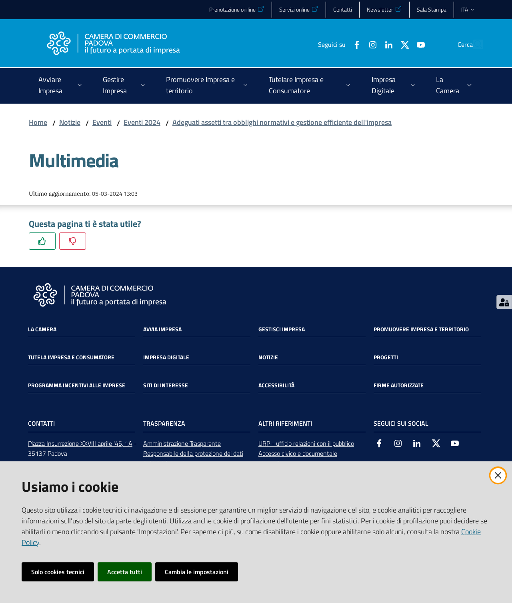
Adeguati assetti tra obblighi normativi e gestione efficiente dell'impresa (282, 122)
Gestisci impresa (281, 329)
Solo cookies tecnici (57, 572)
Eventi (102, 122)
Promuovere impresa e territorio (421, 329)
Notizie (69, 122)
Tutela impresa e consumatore (71, 357)
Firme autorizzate (399, 385)
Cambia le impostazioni (196, 572)
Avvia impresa (162, 329)
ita (468, 9)
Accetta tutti (124, 572)
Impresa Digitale (166, 357)
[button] (473, 44)
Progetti (386, 357)
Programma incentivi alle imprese (76, 385)
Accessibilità (276, 385)
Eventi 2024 (142, 122)
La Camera (42, 329)
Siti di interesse (165, 385)
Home (38, 122)
